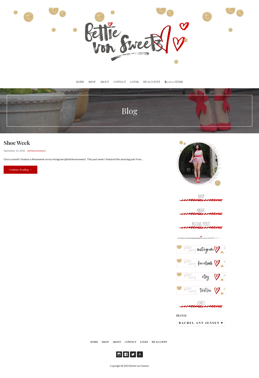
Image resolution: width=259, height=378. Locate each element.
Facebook (126, 354)
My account (151, 81)
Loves (134, 81)
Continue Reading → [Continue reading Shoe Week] (20, 169)
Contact (119, 81)
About (104, 81)
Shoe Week (17, 142)
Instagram (119, 354)
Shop (92, 81)
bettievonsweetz (37, 150)
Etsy (140, 354)
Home (80, 81)
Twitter (133, 354)
